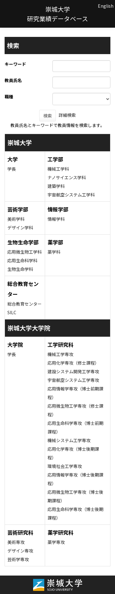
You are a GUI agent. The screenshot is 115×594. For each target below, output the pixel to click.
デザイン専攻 (20, 551)
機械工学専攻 (60, 354)
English (105, 6)
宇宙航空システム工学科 (71, 195)
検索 (47, 116)
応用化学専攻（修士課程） (73, 363)
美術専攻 (16, 542)
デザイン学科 (20, 227)
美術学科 (16, 219)
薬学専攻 (56, 542)
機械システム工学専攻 (69, 440)
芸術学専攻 (18, 559)
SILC (11, 312)
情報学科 (56, 219)
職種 (9, 96)
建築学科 (56, 186)
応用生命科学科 (22, 260)
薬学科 (54, 252)
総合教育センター (24, 304)
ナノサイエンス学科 (67, 177)
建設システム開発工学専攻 (73, 371)
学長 (11, 169)
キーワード (15, 64)
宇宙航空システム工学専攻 (73, 380)
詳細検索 (67, 115)
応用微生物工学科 (24, 252)
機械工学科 (58, 169)
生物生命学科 (20, 269)
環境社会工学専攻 (65, 466)
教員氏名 (13, 80)
